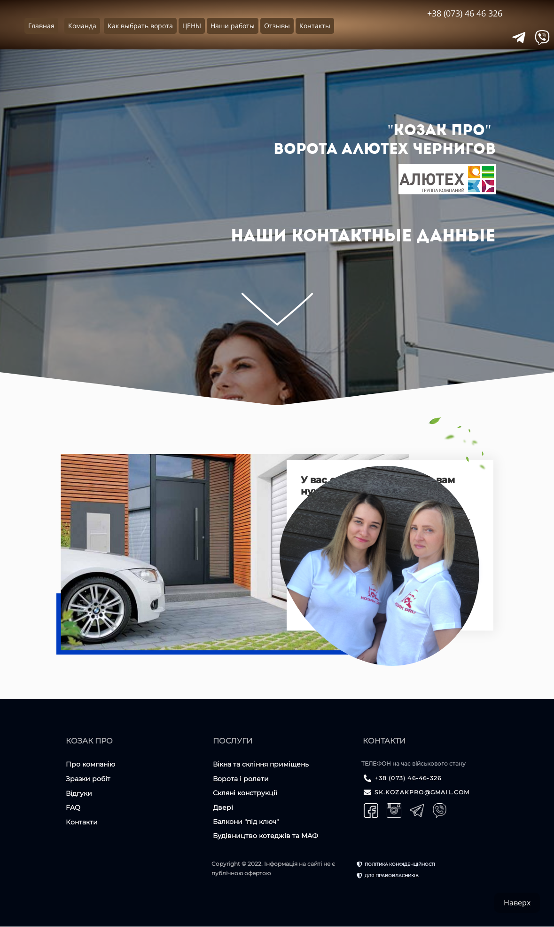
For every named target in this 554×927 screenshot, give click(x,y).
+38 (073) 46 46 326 (464, 13)
